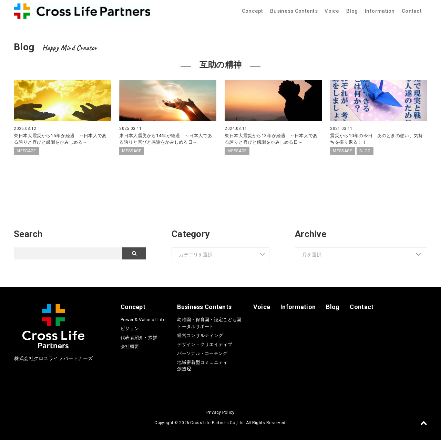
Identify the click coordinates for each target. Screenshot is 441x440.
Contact (412, 11)
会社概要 (130, 346)
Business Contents (294, 11)
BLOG (364, 151)
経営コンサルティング (200, 335)
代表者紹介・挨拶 (139, 337)
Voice (332, 11)
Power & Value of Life (143, 319)
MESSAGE (26, 151)
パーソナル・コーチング (202, 353)
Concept (252, 11)
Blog (352, 11)
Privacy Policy (220, 412)
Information (380, 11)
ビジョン (130, 328)
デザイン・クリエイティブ (204, 344)
